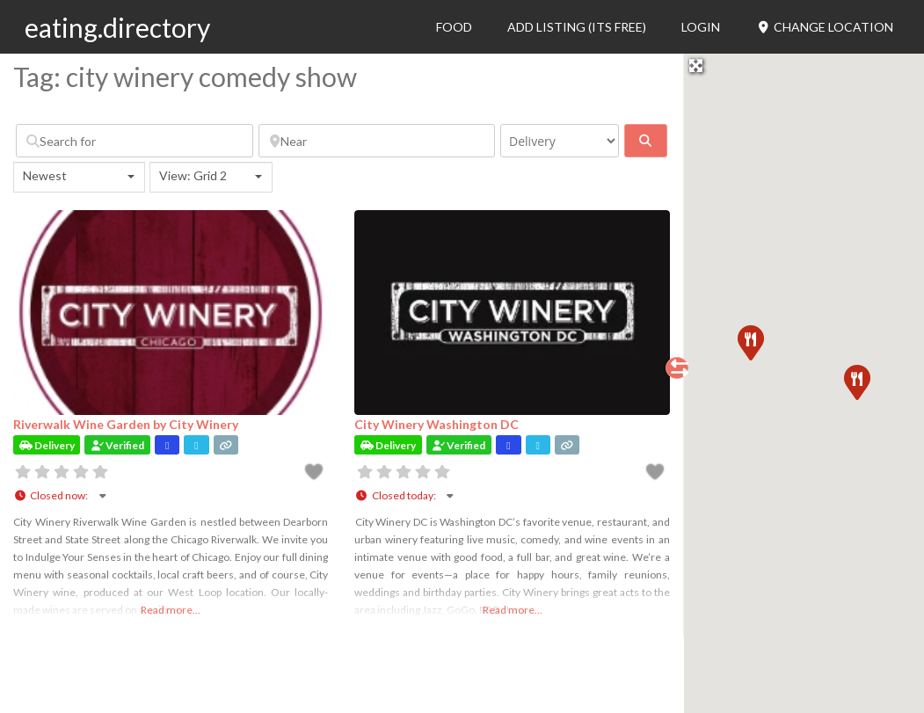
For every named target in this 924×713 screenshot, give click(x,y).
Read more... (170, 609)
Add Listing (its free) (576, 26)
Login (700, 26)
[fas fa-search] (645, 140)
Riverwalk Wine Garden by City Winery (125, 424)
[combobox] (79, 177)
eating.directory (117, 27)
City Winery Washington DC (436, 424)
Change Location (824, 26)
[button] (856, 382)
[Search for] (134, 140)
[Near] (377, 140)
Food (454, 26)
